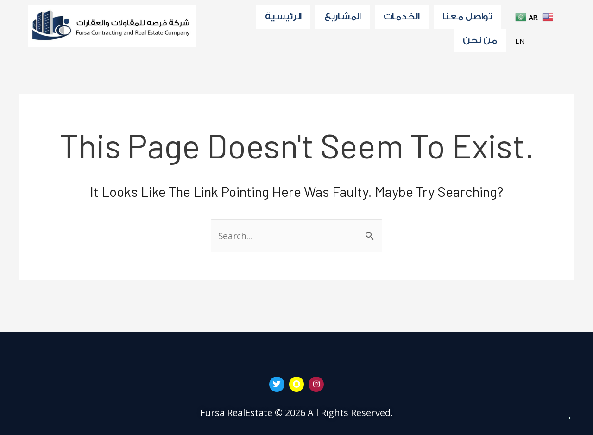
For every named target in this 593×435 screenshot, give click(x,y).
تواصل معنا (467, 18)
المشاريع (342, 18)
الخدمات (402, 18)
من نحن (480, 44)
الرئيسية (283, 18)
